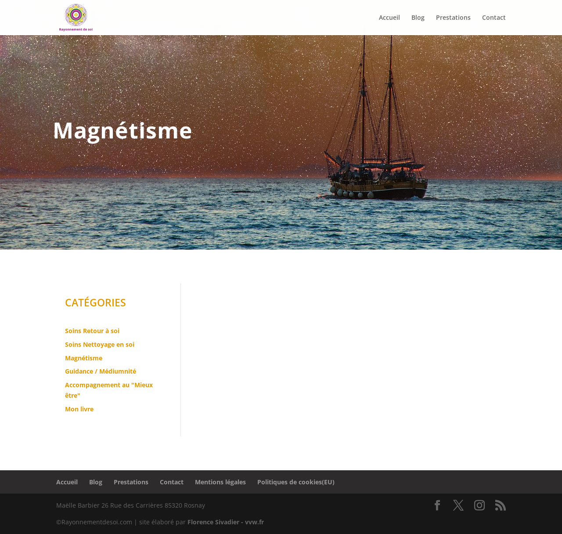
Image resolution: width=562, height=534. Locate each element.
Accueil (67, 482)
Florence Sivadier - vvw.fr (225, 522)
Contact (172, 482)
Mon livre (79, 409)
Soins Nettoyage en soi (99, 344)
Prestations (131, 482)
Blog (95, 482)
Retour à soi (101, 331)
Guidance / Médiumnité (100, 371)
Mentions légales (220, 482)
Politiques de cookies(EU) (296, 482)
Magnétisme (83, 358)
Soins (74, 331)
